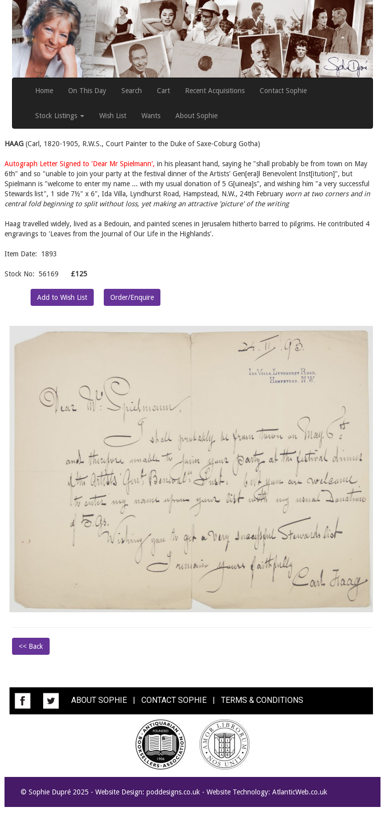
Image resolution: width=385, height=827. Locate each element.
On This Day (87, 91)
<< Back (31, 646)
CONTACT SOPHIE (174, 700)
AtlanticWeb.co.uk (299, 792)
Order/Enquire (132, 297)
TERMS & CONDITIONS (262, 700)
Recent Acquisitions (215, 91)
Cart (163, 91)
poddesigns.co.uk (173, 792)
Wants (150, 116)
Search (131, 91)
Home (44, 91)
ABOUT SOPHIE (99, 700)
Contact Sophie (283, 91)
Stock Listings (59, 116)
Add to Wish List (62, 297)
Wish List (112, 116)
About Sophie (196, 116)
